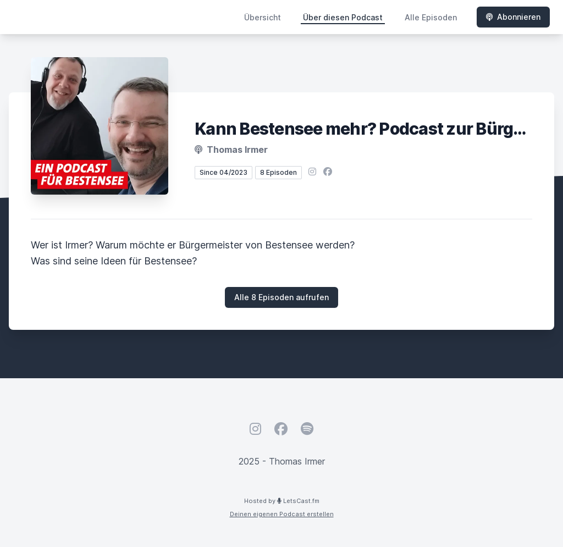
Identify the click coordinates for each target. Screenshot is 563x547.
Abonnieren (513, 16)
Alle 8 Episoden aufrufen (281, 297)
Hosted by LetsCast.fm (281, 501)
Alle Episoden (431, 17)
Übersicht (262, 17)
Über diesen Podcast (343, 17)
